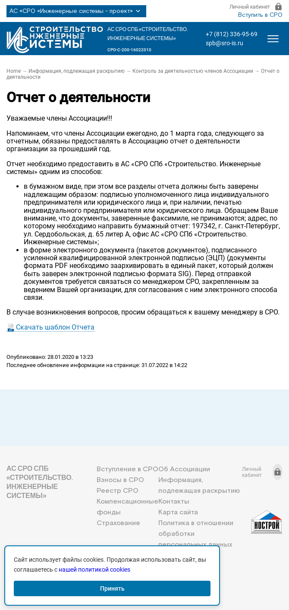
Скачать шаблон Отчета (55, 327)
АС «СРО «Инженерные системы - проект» (76, 11)
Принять (112, 588)
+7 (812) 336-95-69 (232, 34)
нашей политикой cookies (94, 569)
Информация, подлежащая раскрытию (76, 71)
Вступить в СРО (260, 15)
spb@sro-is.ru (224, 43)
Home (13, 71)
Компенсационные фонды (127, 507)
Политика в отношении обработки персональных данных (195, 534)
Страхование (118, 523)
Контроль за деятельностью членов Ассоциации (192, 71)
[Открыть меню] (273, 38)
